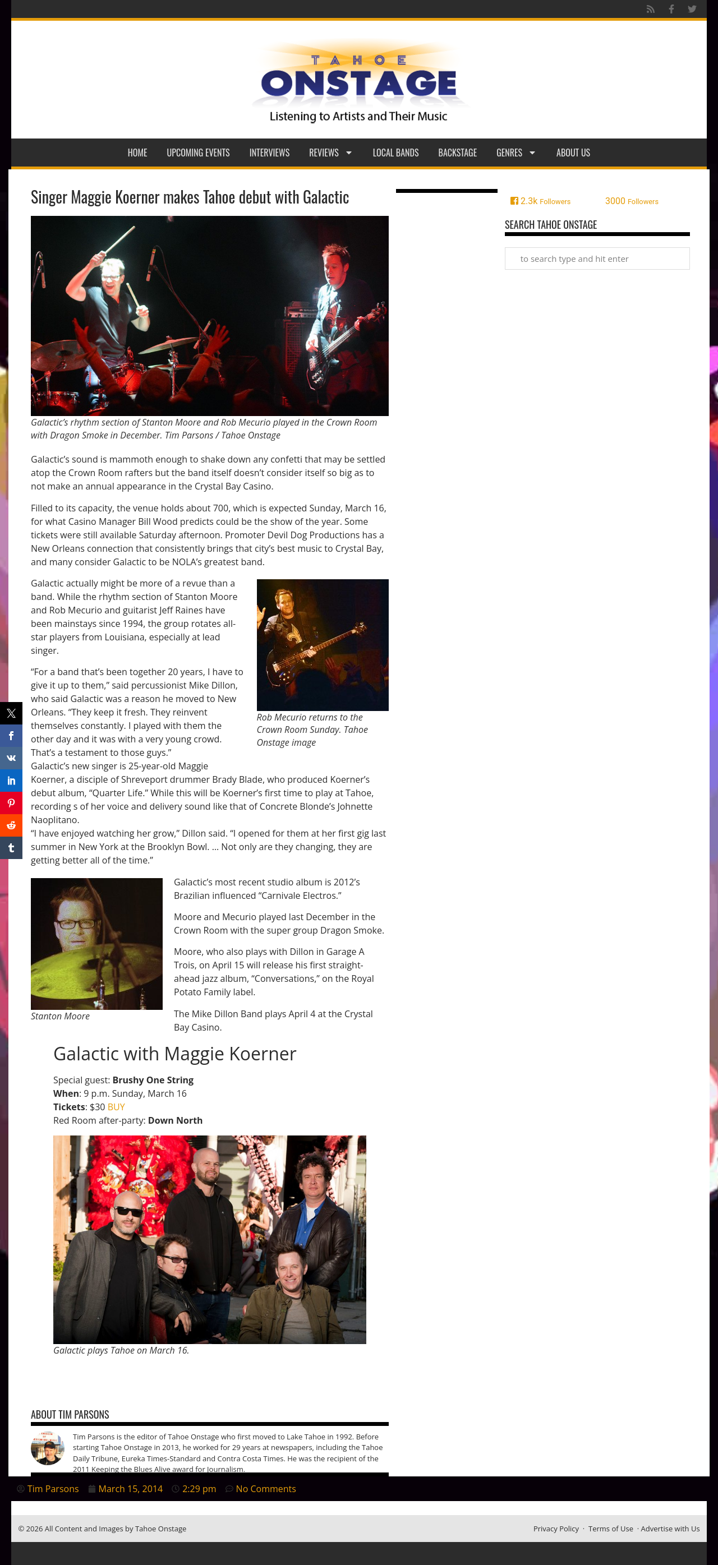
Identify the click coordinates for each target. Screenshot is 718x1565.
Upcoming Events (198, 152)
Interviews (270, 152)
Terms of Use (610, 1529)
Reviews (331, 152)
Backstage (458, 152)
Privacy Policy (556, 1529)
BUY (116, 1107)
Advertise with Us (670, 1529)
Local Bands (396, 152)
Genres (516, 152)
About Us (573, 152)
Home (138, 152)
